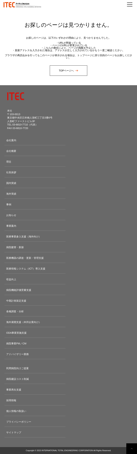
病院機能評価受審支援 (18, 290)
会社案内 (11, 140)
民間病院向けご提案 (17, 368)
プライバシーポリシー (18, 421)
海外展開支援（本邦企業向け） (23, 322)
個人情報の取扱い (16, 411)
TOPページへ (67, 70)
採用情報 (11, 400)
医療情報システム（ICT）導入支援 (25, 268)
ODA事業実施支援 (16, 332)
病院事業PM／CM (16, 343)
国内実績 (11, 183)
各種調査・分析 (15, 311)
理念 (8, 161)
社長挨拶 (11, 172)
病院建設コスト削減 (17, 379)
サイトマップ (13, 432)
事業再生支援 (13, 389)
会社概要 (11, 151)
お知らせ (11, 215)
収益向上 (11, 279)
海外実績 (11, 193)
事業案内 (11, 225)
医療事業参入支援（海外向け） (23, 236)
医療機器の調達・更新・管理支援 (25, 258)
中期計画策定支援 (16, 300)
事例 (8, 204)
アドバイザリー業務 (17, 354)
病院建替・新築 (15, 247)
